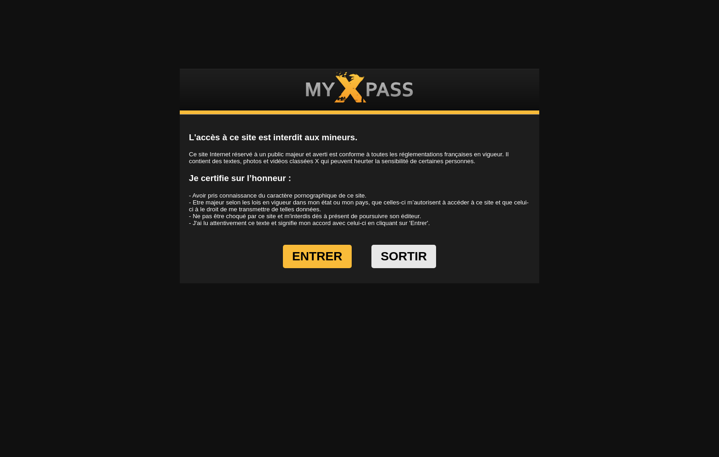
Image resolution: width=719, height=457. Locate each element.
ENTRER (317, 256)
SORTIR (404, 256)
